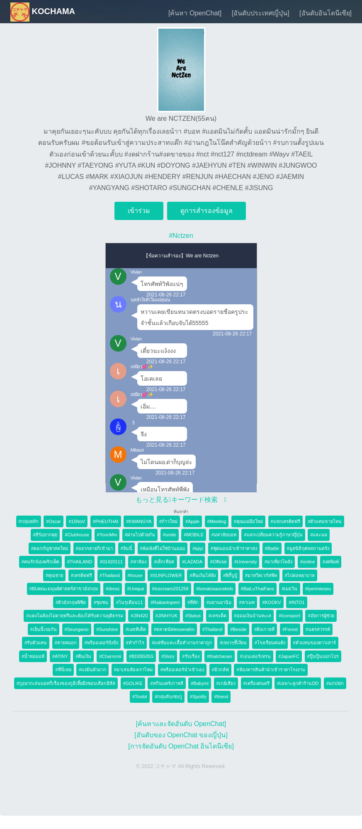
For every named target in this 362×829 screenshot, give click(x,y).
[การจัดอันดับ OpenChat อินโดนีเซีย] (181, 746)
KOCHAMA (42, 11)
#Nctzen (181, 235)
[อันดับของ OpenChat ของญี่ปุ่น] (181, 735)
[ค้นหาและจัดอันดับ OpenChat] (181, 723)
